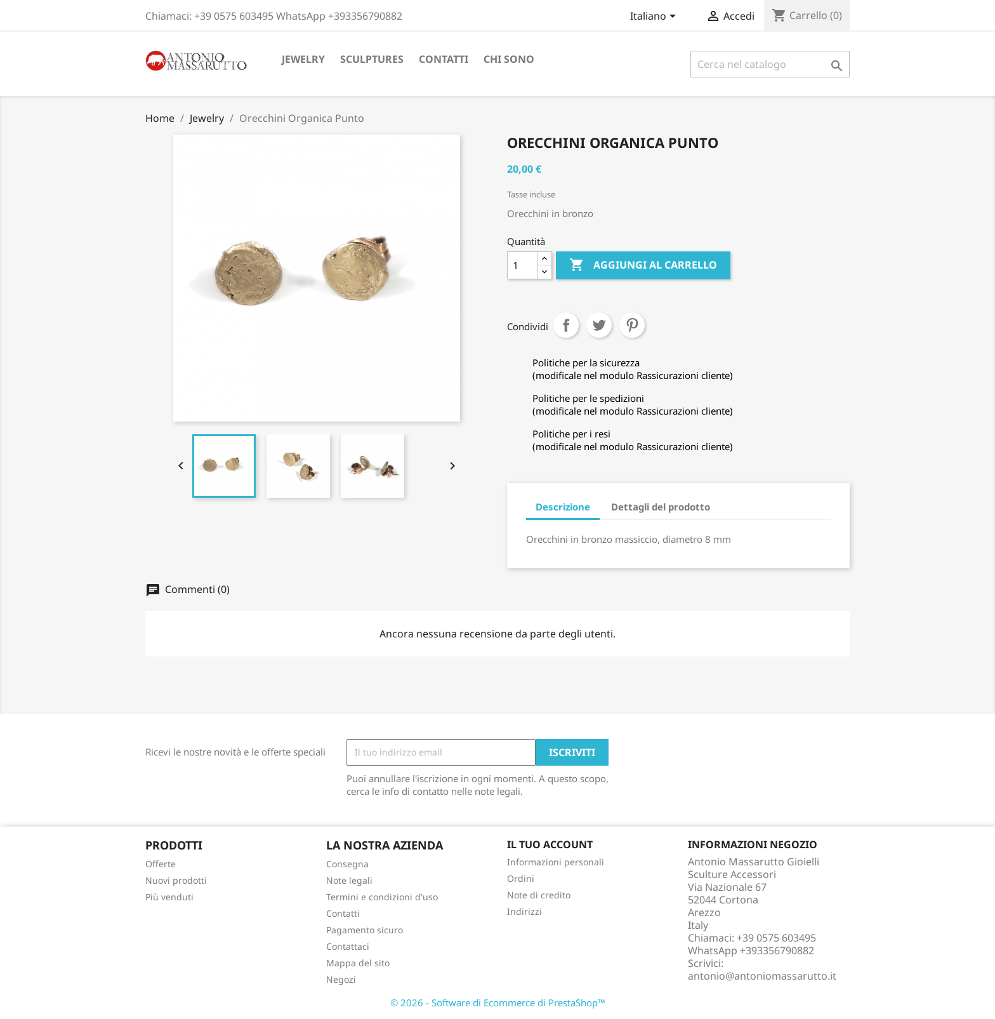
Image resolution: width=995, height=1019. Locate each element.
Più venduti (169, 897)
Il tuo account (550, 844)
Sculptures (372, 59)
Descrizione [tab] (563, 506)
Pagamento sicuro (364, 930)
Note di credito (538, 895)
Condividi (566, 325)
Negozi (341, 979)
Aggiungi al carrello (643, 265)
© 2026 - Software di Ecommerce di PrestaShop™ (497, 1002)
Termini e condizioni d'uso (382, 897)
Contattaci (347, 946)
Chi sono (509, 59)
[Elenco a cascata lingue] (655, 17)
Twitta (599, 325)
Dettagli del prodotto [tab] (660, 506)
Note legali (349, 880)
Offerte (160, 864)
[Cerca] (770, 64)
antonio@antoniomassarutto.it (762, 976)
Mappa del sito (358, 963)
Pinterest (632, 325)
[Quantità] (522, 265)
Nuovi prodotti (176, 880)
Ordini (520, 878)
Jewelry (303, 59)
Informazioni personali (555, 862)
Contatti (443, 59)
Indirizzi (524, 911)
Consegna (347, 864)
